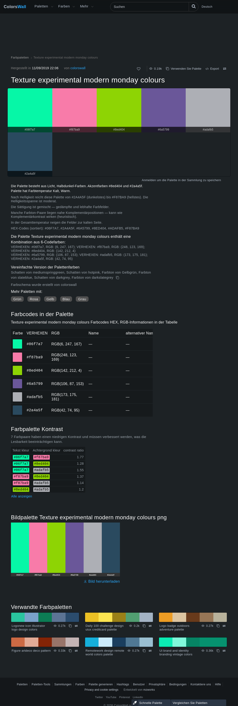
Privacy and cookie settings (101, 689)
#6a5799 (34, 383)
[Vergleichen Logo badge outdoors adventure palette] (224, 626)
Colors (15, 6)
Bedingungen (177, 684)
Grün (17, 299)
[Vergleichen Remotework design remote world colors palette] (150, 651)
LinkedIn (138, 697)
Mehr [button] (84, 6)
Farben (64, 6)
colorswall (78, 68)
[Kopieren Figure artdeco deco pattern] (70, 651)
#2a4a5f (34, 410)
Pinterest (124, 697)
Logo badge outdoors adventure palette (174, 627)
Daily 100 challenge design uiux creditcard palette (105, 627)
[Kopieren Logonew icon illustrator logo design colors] (70, 626)
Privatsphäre (157, 684)
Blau (66, 299)
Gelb (50, 299)
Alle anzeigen (21, 496)
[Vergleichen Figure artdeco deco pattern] (76, 651)
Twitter (99, 697)
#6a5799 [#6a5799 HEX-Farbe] (17, 380)
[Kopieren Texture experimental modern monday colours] (118, 278)
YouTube (111, 697)
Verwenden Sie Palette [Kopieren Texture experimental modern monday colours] (183, 68)
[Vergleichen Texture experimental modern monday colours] (224, 69)
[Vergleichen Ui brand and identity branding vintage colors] (224, 651)
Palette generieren (101, 684)
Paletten (41, 6)
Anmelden (149, 180)
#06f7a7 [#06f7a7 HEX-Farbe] (17, 340)
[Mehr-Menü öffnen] (52, 6)
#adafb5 (34, 396)
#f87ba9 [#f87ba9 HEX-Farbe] (17, 354)
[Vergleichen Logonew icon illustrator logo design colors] (76, 626)
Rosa (34, 299)
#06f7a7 (34, 343)
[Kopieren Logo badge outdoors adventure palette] (218, 626)
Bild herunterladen (101, 581)
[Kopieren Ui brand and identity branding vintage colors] (218, 651)
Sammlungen (63, 684)
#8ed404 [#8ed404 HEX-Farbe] (17, 367)
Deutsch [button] (207, 6)
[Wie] (138, 69)
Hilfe (218, 684)
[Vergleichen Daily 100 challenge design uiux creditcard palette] (150, 626)
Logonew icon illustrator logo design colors (28, 627)
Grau (82, 299)
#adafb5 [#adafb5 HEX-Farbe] (17, 393)
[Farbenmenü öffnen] (73, 6)
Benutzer (139, 684)
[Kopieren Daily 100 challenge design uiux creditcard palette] (144, 626)
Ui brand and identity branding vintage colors (175, 652)
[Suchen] (154, 6)
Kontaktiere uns (201, 684)
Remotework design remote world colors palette (105, 652)
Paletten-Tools (41, 684)
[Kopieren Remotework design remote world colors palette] (144, 651)
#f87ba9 (34, 357)
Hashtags (123, 684)
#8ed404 (34, 370)
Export (212, 68)
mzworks (149, 689)
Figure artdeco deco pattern (31, 650)
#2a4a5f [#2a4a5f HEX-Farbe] (17, 406)
